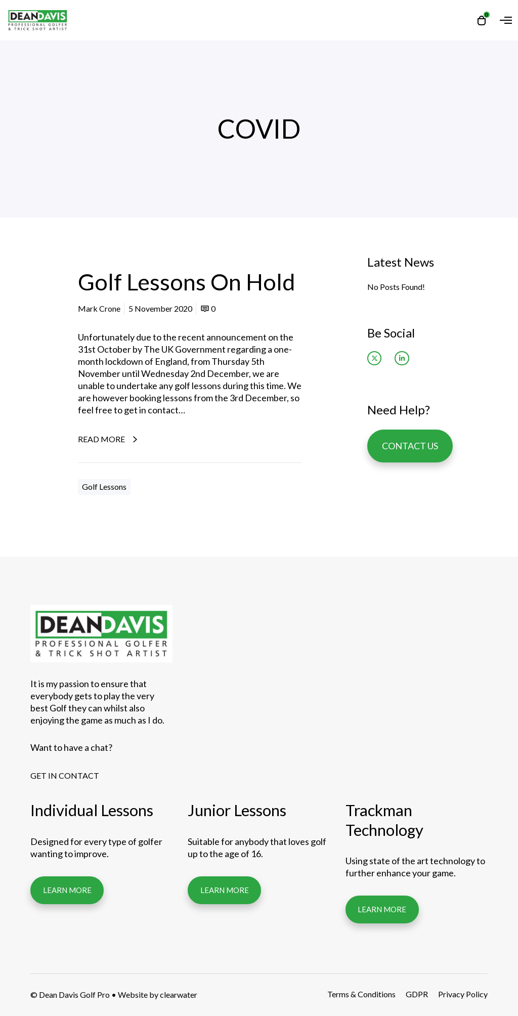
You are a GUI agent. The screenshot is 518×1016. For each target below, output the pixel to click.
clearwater (178, 994)
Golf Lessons (104, 486)
